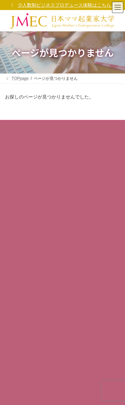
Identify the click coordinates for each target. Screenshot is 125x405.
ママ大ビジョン (23, 174)
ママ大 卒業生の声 (25, 274)
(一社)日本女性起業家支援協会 (56, 395)
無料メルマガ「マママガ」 (33, 239)
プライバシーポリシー (29, 209)
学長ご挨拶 (19, 163)
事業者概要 (19, 140)
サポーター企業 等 (25, 297)
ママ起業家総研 (23, 250)
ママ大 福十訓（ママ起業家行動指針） (47, 186)
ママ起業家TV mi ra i (27, 262)
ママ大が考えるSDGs (32, 197)
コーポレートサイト (31, 151)
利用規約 (17, 221)
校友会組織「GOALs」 (29, 285)
